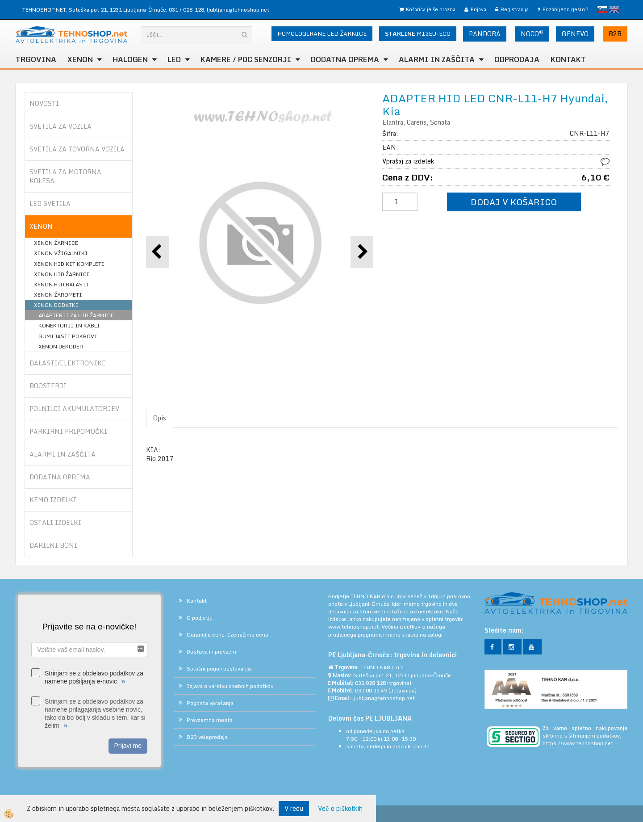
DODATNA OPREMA (345, 59)
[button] (362, 252)
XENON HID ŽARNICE (62, 274)
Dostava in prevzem (211, 651)
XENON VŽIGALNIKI (61, 253)
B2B (615, 34)
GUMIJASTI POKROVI (67, 336)
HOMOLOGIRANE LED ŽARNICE (322, 33)
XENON (80, 59)
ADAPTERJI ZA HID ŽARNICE (76, 315)
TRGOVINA (36, 59)
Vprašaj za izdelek (408, 161)
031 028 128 (370, 683)
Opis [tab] (159, 418)
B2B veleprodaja (207, 737)
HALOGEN (130, 59)
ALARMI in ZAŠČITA (437, 59)
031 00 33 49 (371, 690)
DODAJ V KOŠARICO (514, 202)
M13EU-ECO (418, 33)
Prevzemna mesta (210, 720)
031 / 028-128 (186, 9)
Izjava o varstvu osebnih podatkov (230, 686)
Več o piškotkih (340, 808)
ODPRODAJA (516, 59)
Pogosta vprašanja (210, 703)
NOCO (532, 33)
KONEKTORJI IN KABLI (69, 325)
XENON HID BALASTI (61, 284)
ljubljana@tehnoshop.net (238, 9)
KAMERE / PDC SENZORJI (245, 59)
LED (174, 59)
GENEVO (575, 34)
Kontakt (568, 59)
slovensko (602, 9)
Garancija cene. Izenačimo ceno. (228, 634)
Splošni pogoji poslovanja (219, 668)
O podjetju (200, 617)
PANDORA (485, 34)
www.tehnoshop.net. (354, 626)
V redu (293, 808)
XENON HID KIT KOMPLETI (69, 264)
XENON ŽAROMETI (58, 294)
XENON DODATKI (56, 305)
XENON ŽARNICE (56, 243)
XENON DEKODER (60, 346)
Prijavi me (128, 745)
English (614, 9)
